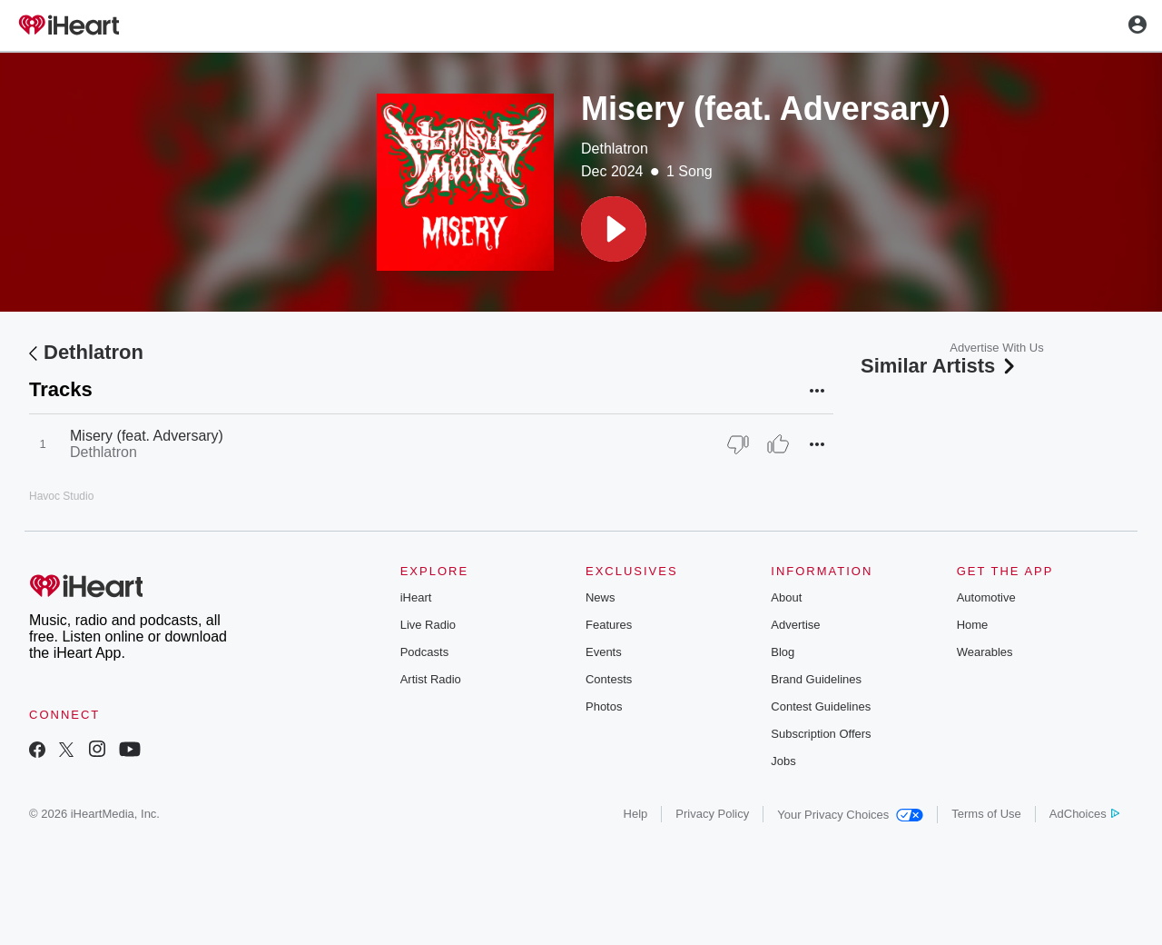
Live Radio (428, 625)
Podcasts (424, 652)
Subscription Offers (821, 734)
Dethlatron (614, 148)
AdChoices (1084, 814)
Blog (782, 652)
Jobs (783, 761)
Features (609, 625)
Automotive (986, 597)
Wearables (985, 652)
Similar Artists (940, 365)
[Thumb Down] (738, 444)
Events (604, 652)
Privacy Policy (712, 814)
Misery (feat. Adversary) (146, 435)
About (786, 597)
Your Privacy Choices (850, 814)
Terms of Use (986, 814)
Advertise (795, 625)
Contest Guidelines (821, 706)
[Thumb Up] (778, 444)
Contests (609, 679)
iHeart (416, 597)
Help (636, 814)
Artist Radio (430, 679)
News (600, 597)
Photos (604, 706)
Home (973, 625)
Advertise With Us (996, 347)
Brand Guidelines (816, 679)
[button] (613, 229)
